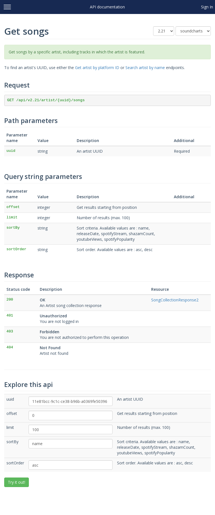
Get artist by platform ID (97, 67)
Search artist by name (145, 67)
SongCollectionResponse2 (174, 300)
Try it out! (16, 482)
